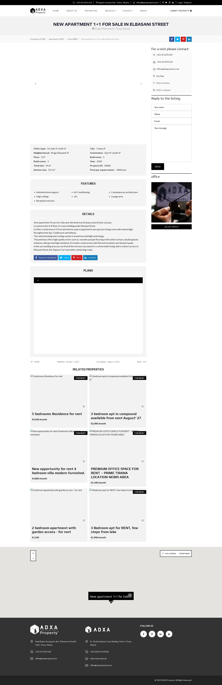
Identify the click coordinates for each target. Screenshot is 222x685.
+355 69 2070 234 (82, 2)
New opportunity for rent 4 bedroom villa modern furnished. (58, 471)
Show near (184, 553)
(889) (72, 39)
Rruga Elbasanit (60, 152)
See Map (158, 76)
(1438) (37, 39)
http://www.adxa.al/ (98, 658)
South (116, 152)
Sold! (62, 148)
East (108, 152)
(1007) (56, 39)
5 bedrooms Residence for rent (57, 414)
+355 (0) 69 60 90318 (99, 652)
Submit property (181, 10)
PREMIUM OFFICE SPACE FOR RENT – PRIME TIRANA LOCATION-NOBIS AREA (115, 473)
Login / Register (185, 2)
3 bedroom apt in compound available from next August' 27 (116, 416)
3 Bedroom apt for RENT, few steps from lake (114, 530)
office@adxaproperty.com (146, 2)
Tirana (100, 148)
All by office (171, 226)
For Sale (52, 148)
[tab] (88, 280)
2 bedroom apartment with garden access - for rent (54, 530)
